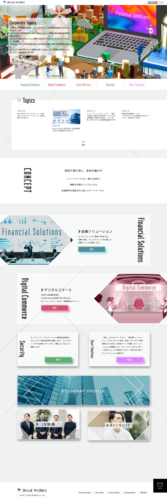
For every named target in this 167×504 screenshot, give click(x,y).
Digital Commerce (57, 84)
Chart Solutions (137, 84)
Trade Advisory (83, 84)
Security (110, 84)
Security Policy (85, 492)
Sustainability (129, 492)
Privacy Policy (114, 492)
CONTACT (143, 492)
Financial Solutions (30, 84)
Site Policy (99, 492)
